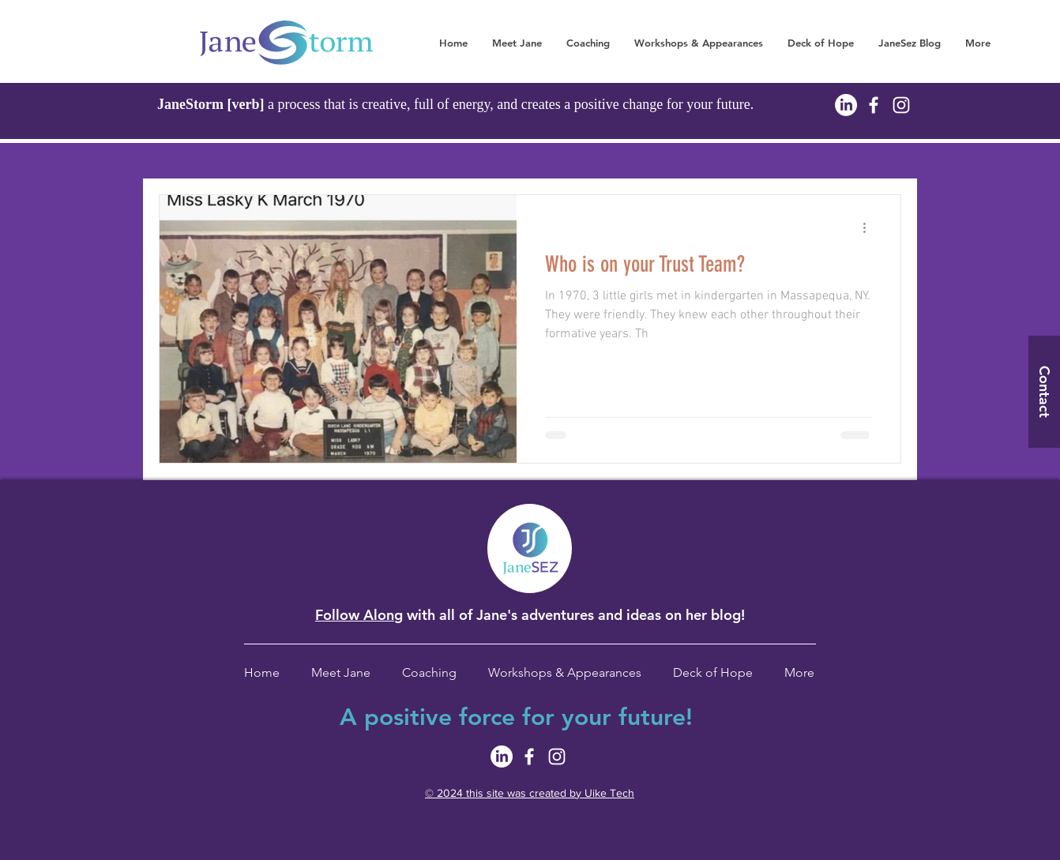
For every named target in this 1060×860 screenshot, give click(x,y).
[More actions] (869, 227)
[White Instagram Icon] (901, 105)
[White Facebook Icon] (874, 105)
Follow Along (359, 615)
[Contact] (1044, 392)
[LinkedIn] (846, 105)
